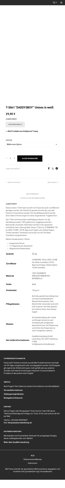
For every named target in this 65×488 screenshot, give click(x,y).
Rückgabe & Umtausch (13, 406)
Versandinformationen (13, 398)
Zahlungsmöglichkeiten (14, 402)
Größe (9, 148)
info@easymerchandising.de (20, 431)
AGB (32, 464)
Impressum (32, 471)
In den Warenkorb (30, 167)
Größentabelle (15, 132)
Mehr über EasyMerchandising (16, 450)
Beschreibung (32, 202)
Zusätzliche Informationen (32, 206)
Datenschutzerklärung (33, 467)
